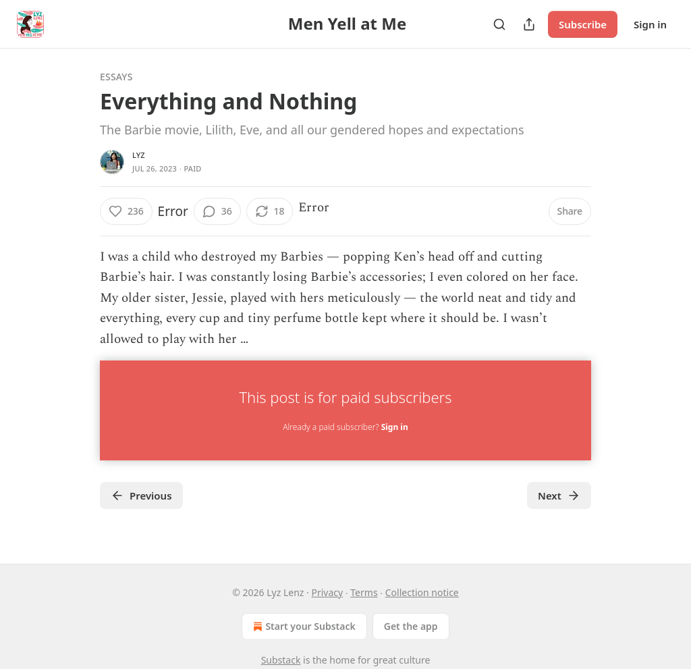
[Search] (499, 24)
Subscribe (583, 24)
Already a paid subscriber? (345, 427)
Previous (141, 495)
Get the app (411, 626)
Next (559, 495)
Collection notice (422, 592)
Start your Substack (302, 626)
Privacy (327, 592)
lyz (138, 155)
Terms (363, 592)
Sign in (650, 24)
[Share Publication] (529, 24)
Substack (281, 659)
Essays (116, 76)
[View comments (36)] (217, 211)
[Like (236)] (126, 211)
